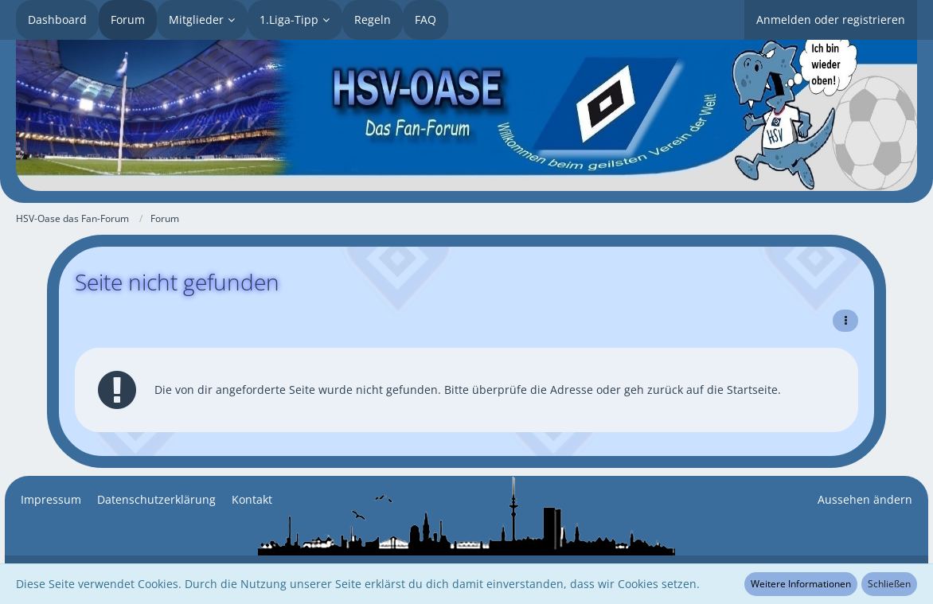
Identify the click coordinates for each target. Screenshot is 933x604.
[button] (845, 321)
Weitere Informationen (801, 583)
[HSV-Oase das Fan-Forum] (466, 115)
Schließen (889, 583)
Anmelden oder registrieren (830, 19)
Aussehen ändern (865, 499)
